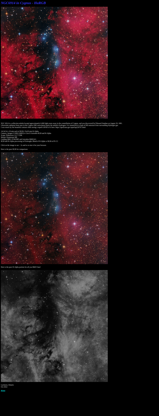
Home (3, 391)
